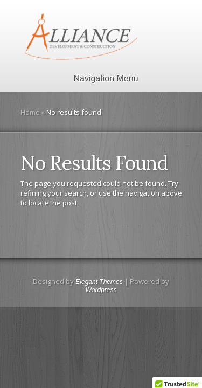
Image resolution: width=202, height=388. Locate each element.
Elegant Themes (98, 282)
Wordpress (100, 290)
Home (30, 112)
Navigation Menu (99, 78)
